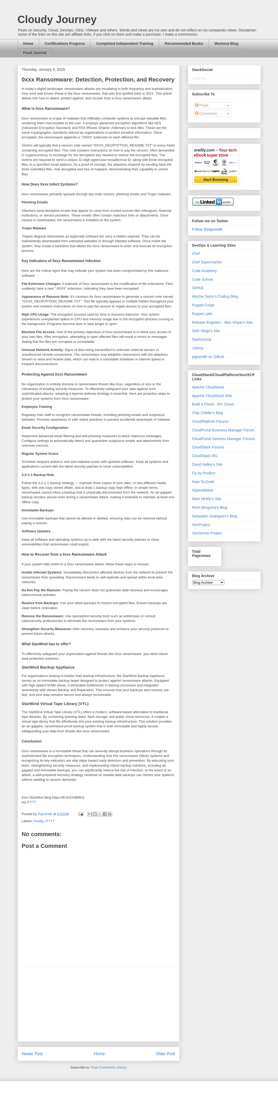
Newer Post (32, 1054)
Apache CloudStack (208, 387)
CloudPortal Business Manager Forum (223, 430)
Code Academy (204, 271)
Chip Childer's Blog (207, 413)
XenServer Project (207, 533)
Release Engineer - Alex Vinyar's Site (222, 322)
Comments (206, 113)
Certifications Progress (65, 43)
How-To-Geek (203, 482)
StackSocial (201, 339)
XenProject (201, 525)
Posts (202, 105)
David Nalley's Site (207, 464)
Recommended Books (184, 43)
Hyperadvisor (203, 490)
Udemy (198, 348)
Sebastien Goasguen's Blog (214, 516)
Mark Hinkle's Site (206, 499)
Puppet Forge (203, 305)
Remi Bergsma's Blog (209, 507)
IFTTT (31, 802)
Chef (196, 253)
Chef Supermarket (207, 262)
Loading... (200, 78)
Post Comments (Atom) (109, 1067)
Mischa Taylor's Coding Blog (215, 296)
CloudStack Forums (208, 447)
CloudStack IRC (205, 456)
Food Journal (35, 53)
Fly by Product (203, 473)
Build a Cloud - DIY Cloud (213, 404)
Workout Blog (226, 43)
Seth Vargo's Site (206, 331)
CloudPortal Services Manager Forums (223, 439)
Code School (202, 279)
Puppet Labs (202, 314)
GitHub (198, 288)
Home (28, 43)
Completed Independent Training (124, 43)
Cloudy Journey (57, 19)
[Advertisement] (98, 1004)
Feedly (38, 821)
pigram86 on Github (208, 357)
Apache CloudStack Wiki (212, 396)
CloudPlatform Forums (210, 421)
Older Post (165, 1054)
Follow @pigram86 (207, 229)
